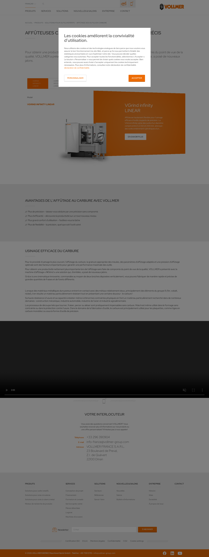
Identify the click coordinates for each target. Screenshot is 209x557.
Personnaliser (75, 78)
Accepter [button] (137, 78)
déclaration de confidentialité (76, 68)
